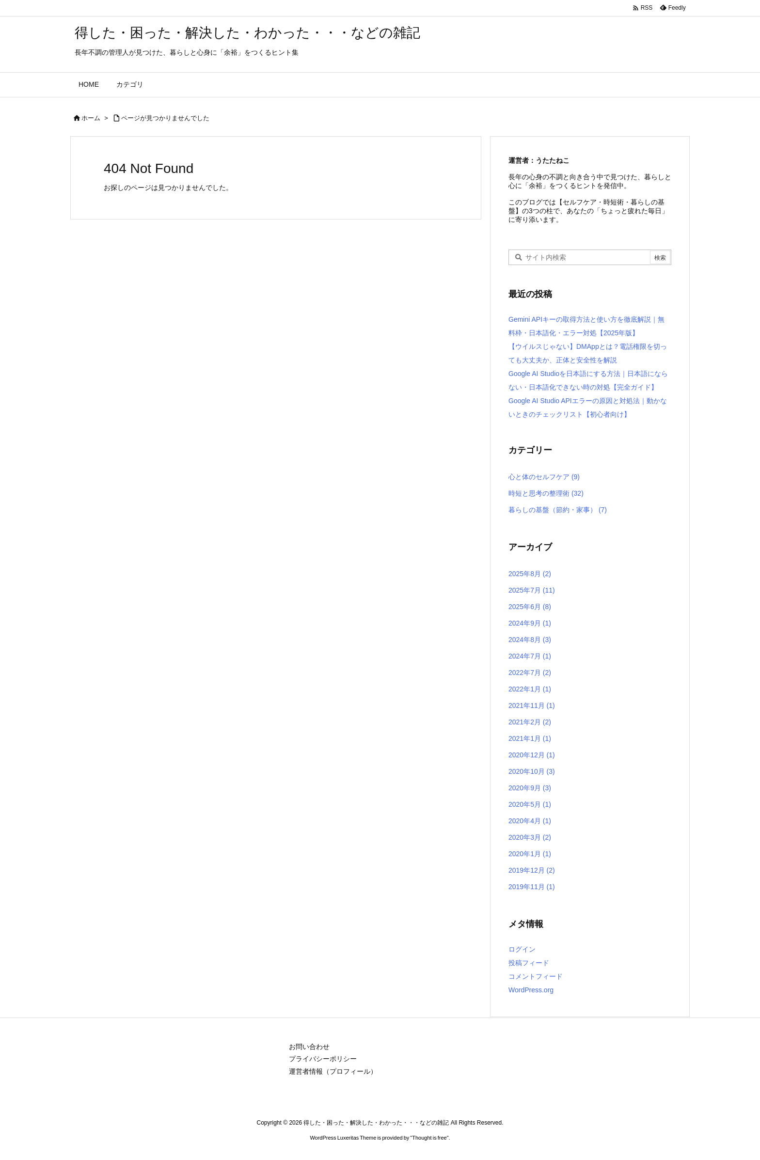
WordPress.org (531, 990)
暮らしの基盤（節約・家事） (557, 510)
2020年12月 (531, 755)
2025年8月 (529, 574)
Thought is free (429, 1138)
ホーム (90, 118)
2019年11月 (531, 887)
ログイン (522, 949)
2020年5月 (529, 804)
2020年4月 (529, 821)
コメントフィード (535, 976)
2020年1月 (529, 854)
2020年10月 (531, 771)
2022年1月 (529, 689)
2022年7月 (529, 672)
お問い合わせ (309, 1046)
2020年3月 (529, 837)
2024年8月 (529, 639)
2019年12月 (531, 870)
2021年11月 (531, 705)
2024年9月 (529, 623)
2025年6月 (529, 607)
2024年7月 (529, 656)
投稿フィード (528, 963)
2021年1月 (529, 738)
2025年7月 (531, 590)
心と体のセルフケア (544, 477)
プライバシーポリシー (323, 1059)
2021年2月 (529, 722)
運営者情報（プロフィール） (333, 1071)
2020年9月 (529, 788)
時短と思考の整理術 (546, 493)
